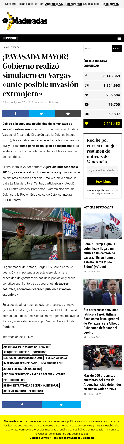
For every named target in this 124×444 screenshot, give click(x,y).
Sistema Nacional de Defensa (23, 391)
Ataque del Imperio (16, 352)
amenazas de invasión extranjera (26, 346)
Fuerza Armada (56, 357)
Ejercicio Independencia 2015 (23, 357)
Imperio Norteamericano (20, 363)
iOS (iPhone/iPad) (70, 3)
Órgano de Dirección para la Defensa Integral (35, 374)
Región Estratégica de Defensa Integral (31, 385)
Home (5, 47)
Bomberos (39, 352)
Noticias (15, 47)
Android (50, 3)
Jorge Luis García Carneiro (22, 369)
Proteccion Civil (14, 380)
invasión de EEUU (52, 363)
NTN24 (29, 337)
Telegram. (112, 3)
